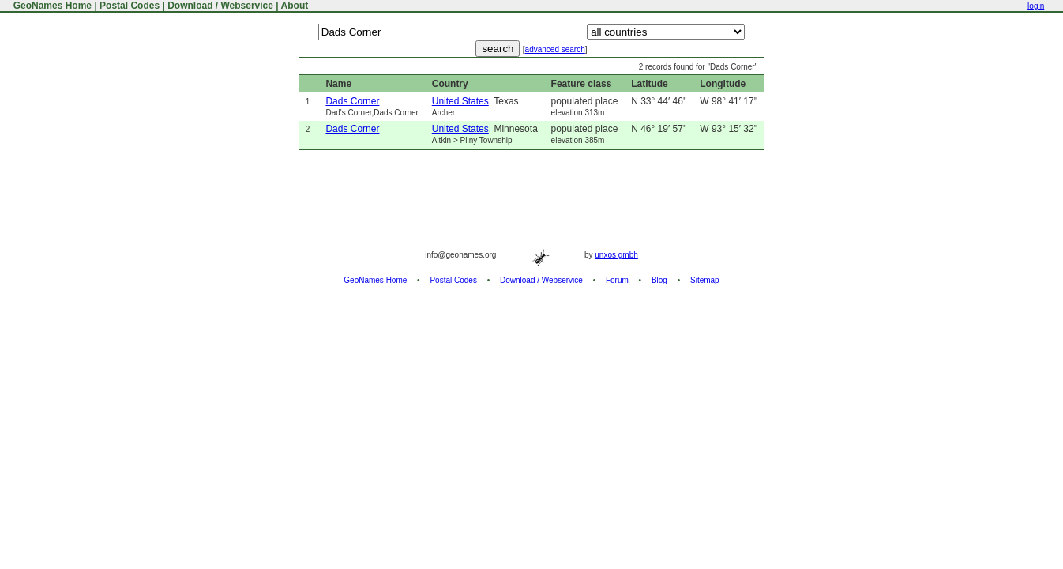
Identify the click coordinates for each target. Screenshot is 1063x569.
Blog (659, 280)
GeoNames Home (51, 5)
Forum (617, 280)
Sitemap (704, 280)
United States (460, 101)
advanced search (555, 49)
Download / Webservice (220, 5)
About (295, 5)
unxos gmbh (616, 255)
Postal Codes (130, 5)
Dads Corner (352, 101)
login (1035, 6)
